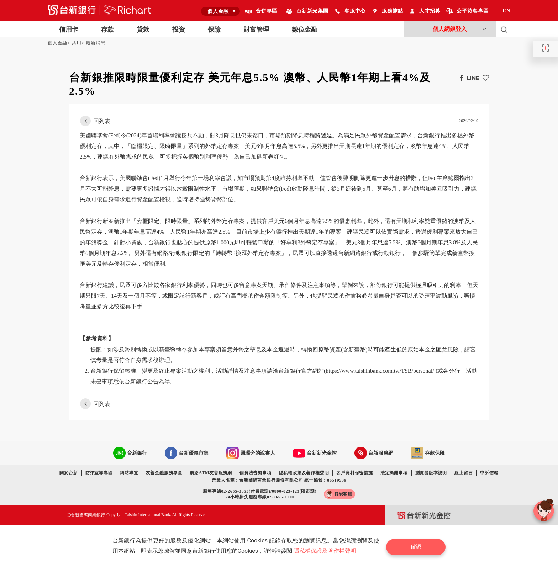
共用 (76, 43)
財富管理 (256, 29)
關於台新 (68, 472)
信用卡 (68, 29)
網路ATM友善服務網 (211, 472)
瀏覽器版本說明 (431, 472)
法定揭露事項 (394, 472)
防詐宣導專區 (99, 472)
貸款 (143, 29)
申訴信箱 (489, 472)
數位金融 (304, 29)
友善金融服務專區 (164, 472)
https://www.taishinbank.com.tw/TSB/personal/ (380, 371)
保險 (214, 29)
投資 (178, 29)
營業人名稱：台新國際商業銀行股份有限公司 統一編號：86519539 (279, 480)
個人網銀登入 (450, 29)
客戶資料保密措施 (354, 472)
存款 (107, 29)
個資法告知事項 (255, 472)
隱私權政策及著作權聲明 (304, 472)
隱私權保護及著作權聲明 (326, 550)
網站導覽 (129, 472)
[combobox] (220, 11)
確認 (417, 545)
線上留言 (463, 472)
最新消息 (95, 43)
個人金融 (57, 43)
